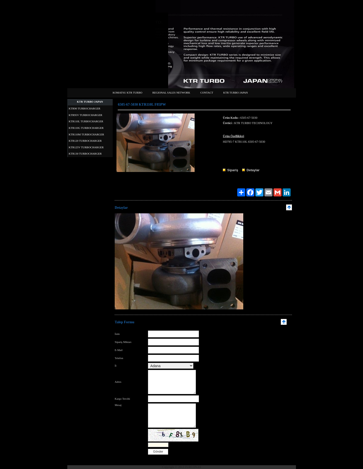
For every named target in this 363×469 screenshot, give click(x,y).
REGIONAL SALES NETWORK (171, 92)
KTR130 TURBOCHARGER (85, 153)
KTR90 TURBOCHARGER (84, 108)
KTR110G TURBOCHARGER (86, 127)
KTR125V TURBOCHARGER (86, 147)
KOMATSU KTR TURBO (127, 92)
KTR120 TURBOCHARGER (85, 140)
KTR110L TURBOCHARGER (86, 121)
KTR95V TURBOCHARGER (85, 114)
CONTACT (206, 92)
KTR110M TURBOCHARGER (86, 134)
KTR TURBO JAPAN (235, 92)
